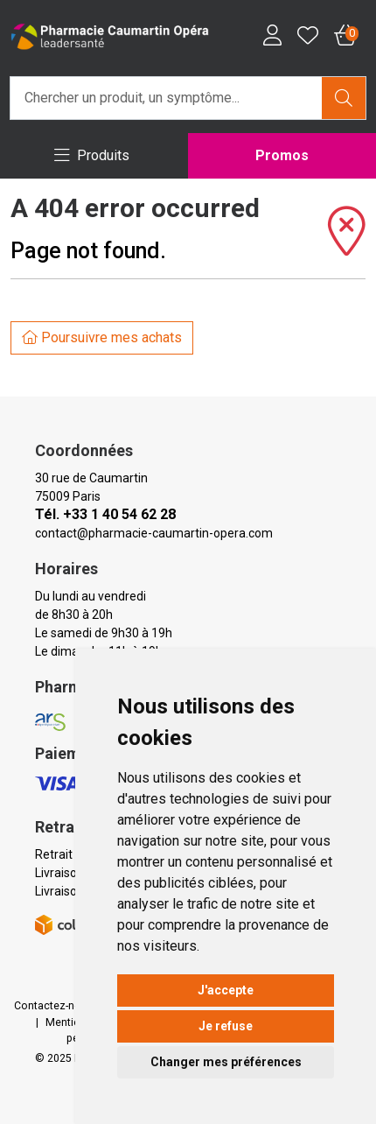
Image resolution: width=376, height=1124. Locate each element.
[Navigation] (92, 156)
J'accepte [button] (226, 990)
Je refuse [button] (225, 1026)
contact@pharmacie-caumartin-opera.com (154, 533)
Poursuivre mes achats (102, 337)
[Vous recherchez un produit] (166, 98)
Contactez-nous (54, 1006)
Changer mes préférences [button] (226, 1062)
